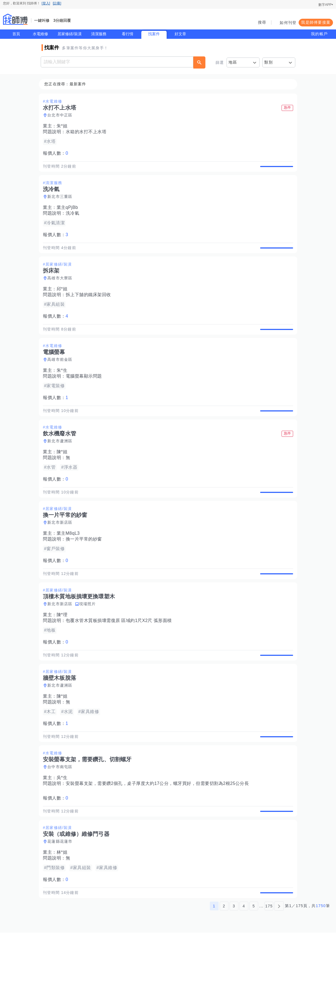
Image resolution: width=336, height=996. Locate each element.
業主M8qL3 (69, 565)
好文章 (180, 34)
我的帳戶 (319, 34)
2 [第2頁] (224, 969)
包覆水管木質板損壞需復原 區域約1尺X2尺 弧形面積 (120, 658)
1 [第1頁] (214, 969)
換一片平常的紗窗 (85, 571)
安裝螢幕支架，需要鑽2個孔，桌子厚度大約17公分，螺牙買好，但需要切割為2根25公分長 (159, 834)
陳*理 (63, 653)
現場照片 (89, 642)
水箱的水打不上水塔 (87, 132)
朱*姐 (63, 126)
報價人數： (57, 153)
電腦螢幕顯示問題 (85, 395)
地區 (232, 62)
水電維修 (40, 34)
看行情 (127, 34)
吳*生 (63, 828)
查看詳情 (275, 169)
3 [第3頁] (234, 969)
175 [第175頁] (269, 969)
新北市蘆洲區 (61, 466)
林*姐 (63, 909)
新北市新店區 (61, 554)
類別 (268, 62)
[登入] (46, 3)
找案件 (154, 34)
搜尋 (262, 22)
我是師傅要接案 (316, 22)
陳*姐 (63, 477)
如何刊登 (288, 22)
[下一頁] (279, 969)
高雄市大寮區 (61, 291)
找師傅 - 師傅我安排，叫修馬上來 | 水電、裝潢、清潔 (15, 19)
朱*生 (63, 389)
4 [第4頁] (244, 969)
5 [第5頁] (253, 969)
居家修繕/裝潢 (69, 34)
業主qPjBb (69, 214)
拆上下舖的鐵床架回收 (90, 307)
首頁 (16, 34)
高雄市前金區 (61, 378)
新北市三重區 (61, 203)
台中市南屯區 (61, 817)
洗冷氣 (74, 219)
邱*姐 (63, 301)
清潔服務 (98, 34)
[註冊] (57, 3)
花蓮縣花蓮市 (61, 898)
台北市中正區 (61, 115)
